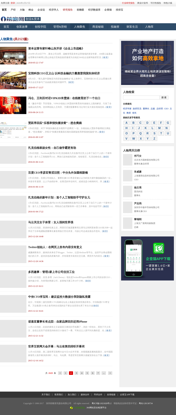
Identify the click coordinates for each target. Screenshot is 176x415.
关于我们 (46, 394)
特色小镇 (168, 3)
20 (106, 371)
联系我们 (59, 394)
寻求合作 (98, 394)
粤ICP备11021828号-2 (101, 403)
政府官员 (137, 108)
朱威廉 (138, 171)
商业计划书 (142, 3)
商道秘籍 (98, 26)
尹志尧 (138, 203)
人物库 (149, 26)
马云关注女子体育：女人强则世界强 (50, 222)
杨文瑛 (138, 187)
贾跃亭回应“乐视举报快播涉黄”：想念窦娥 (55, 122)
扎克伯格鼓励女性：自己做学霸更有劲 (52, 147)
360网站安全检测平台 (96, 407)
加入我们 (72, 394)
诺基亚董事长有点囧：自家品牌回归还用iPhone (57, 321)
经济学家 (127, 108)
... (104, 373)
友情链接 (111, 394)
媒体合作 (85, 394)
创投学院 (40, 26)
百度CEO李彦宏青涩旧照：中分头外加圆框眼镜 (58, 172)
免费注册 (5, 3)
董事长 (146, 108)
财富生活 (132, 26)
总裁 (153, 108)
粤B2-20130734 (146, 403)
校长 (134, 113)
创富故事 (22, 26)
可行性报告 (155, 3)
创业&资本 (33, 19)
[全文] (105, 57)
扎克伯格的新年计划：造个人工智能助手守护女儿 (59, 197)
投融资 (115, 26)
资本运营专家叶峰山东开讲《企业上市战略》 (56, 48)
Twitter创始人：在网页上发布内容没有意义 (55, 247)
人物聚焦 (79, 26)
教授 (129, 113)
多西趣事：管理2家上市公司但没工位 (51, 271)
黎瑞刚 (138, 219)
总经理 (159, 108)
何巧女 (138, 156)
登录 (13, 3)
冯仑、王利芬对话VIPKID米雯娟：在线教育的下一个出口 (64, 98)
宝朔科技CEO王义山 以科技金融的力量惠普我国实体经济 (64, 73)
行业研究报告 (128, 3)
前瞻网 (12, 19)
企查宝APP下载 (127, 394)
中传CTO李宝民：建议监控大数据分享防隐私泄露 (59, 296)
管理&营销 (60, 26)
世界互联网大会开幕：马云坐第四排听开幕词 (56, 346)
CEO (166, 108)
